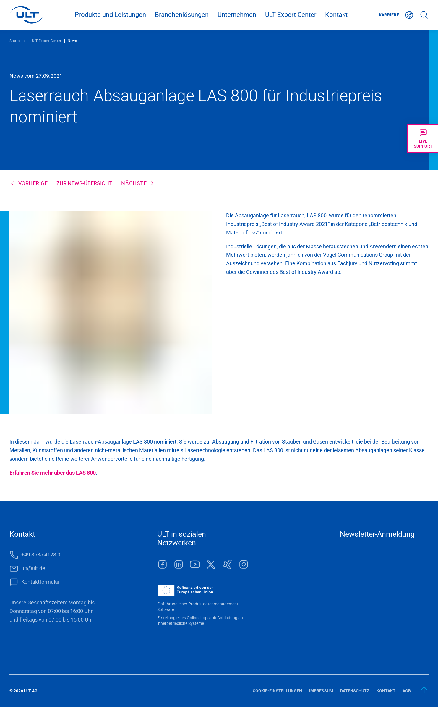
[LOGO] (26, 15)
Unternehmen (237, 14)
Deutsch (409, 15)
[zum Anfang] (424, 690)
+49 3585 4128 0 (40, 554)
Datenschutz (354, 690)
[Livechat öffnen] (422, 138)
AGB (407, 690)
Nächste (134, 183)
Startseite (17, 41)
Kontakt (336, 14)
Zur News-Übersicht (84, 183)
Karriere (389, 15)
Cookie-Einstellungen (277, 690)
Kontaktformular (40, 582)
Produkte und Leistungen (110, 14)
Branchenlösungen (182, 14)
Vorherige (33, 183)
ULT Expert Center (290, 14)
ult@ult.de (33, 568)
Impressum (321, 690)
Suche (424, 15)
